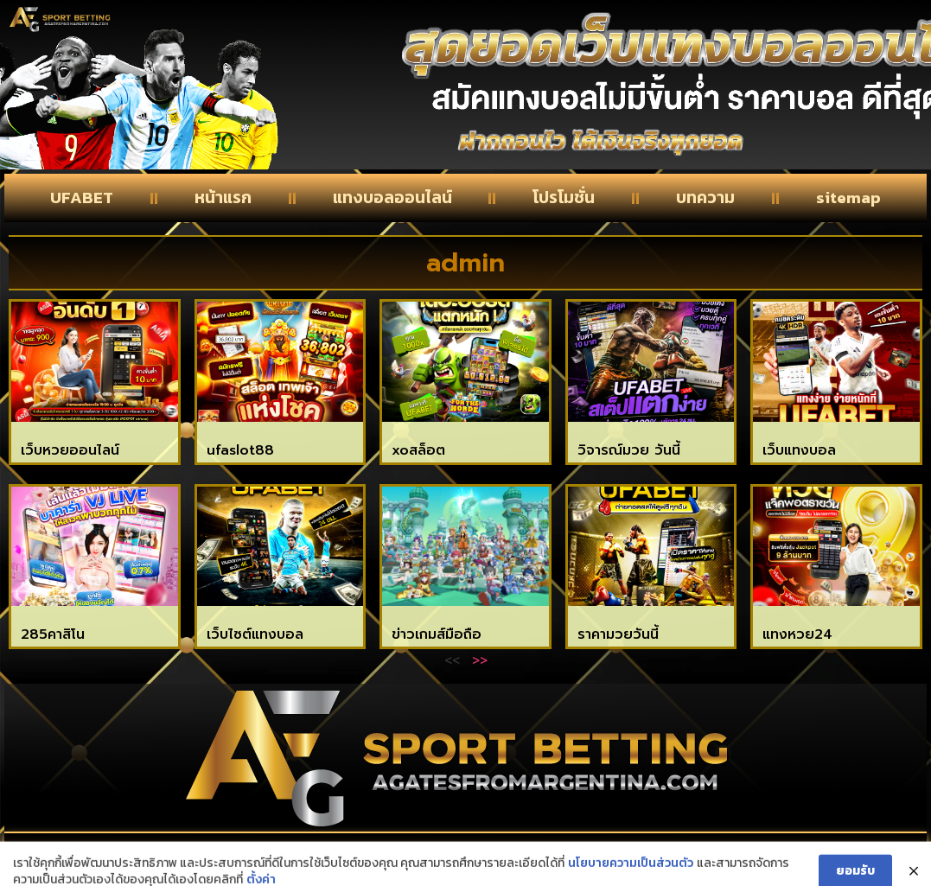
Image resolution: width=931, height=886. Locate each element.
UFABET (81, 197)
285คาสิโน (53, 634)
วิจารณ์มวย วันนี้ (628, 450)
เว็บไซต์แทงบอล (255, 634)
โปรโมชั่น (563, 197)
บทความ (705, 197)
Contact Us (157, 853)
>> (480, 659)
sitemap (848, 197)
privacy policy (763, 853)
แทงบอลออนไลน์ (392, 197)
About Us (454, 853)
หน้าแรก (223, 197)
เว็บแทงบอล (799, 450)
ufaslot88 (240, 450)
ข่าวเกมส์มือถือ (436, 634)
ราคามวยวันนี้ (618, 634)
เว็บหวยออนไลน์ (70, 450)
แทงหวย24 (797, 634)
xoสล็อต (418, 450)
